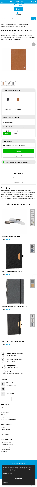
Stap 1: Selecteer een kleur (11, 90)
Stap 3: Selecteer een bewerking (13, 127)
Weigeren (5, 482)
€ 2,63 (6, 274)
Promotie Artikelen (11, 24)
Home (2, 24)
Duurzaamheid (5, 412)
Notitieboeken (5, 26)
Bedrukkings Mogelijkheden (8, 419)
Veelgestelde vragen (6, 417)
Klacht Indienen (5, 434)
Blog (2, 407)
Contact (3, 427)
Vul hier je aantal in (8, 122)
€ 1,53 (6, 344)
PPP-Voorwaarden (6, 442)
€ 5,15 (6, 239)
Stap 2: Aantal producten (11, 117)
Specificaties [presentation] (18, 182)
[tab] (18, 173)
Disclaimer (3, 451)
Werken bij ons (5, 410)
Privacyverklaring (5, 449)
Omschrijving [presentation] (18, 173)
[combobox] (16, 18)
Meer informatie (7, 473)
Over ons (3, 414)
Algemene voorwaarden (7, 444)
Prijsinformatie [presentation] (18, 178)
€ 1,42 (6, 309)
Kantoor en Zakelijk (23, 24)
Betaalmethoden (5, 429)
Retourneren (4, 432)
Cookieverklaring (5, 447)
